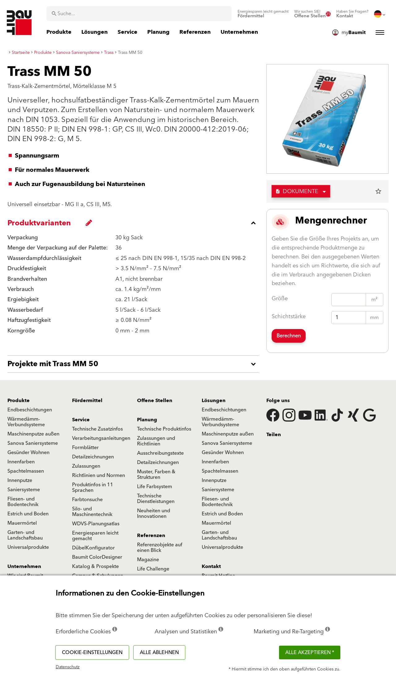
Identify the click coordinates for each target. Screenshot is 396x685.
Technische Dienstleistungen (155, 499)
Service (81, 419)
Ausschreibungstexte (160, 453)
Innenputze (19, 480)
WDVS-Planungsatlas (95, 523)
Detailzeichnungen (93, 457)
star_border (378, 191)
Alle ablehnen (159, 652)
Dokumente (296, 191)
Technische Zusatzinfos (97, 429)
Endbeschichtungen (29, 409)
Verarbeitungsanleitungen (101, 438)
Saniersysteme (23, 489)
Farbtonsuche (87, 499)
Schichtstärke (289, 316)
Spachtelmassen (25, 471)
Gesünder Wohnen (28, 452)
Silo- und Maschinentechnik (92, 512)
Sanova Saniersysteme (32, 443)
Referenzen (151, 535)
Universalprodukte (28, 547)
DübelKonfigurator (93, 548)
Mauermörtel (22, 523)
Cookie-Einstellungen (92, 652)
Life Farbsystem (154, 486)
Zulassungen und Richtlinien (156, 441)
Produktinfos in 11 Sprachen (92, 487)
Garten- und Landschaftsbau (25, 535)
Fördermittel (87, 400)
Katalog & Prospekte (95, 566)
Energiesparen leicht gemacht (95, 536)
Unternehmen (24, 566)
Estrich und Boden (28, 513)
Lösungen (214, 400)
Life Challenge (153, 569)
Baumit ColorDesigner (97, 557)
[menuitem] (263, 14)
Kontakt (211, 566)
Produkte (18, 400)
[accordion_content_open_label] (135, 364)
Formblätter (85, 447)
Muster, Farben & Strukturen (156, 474)
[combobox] (139, 13)
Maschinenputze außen (33, 434)
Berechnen (289, 336)
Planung (147, 419)
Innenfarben (21, 461)
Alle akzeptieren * (309, 652)
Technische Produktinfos (164, 429)
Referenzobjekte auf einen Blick (159, 547)
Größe (280, 298)
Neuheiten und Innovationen (153, 513)
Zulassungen (86, 466)
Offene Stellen (154, 400)
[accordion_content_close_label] (135, 223)
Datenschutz (68, 667)
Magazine (148, 559)
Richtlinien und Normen (98, 475)
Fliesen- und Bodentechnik (22, 502)
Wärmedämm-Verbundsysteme (26, 422)
